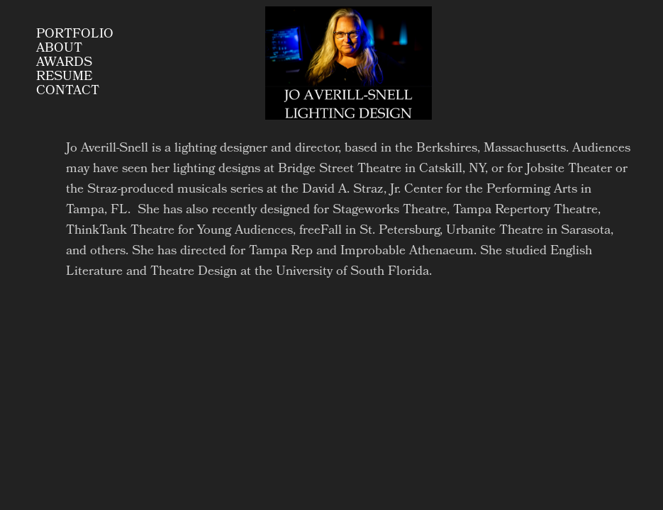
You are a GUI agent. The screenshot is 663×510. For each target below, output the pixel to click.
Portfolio (74, 34)
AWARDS (64, 63)
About (59, 49)
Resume (64, 77)
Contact (67, 91)
